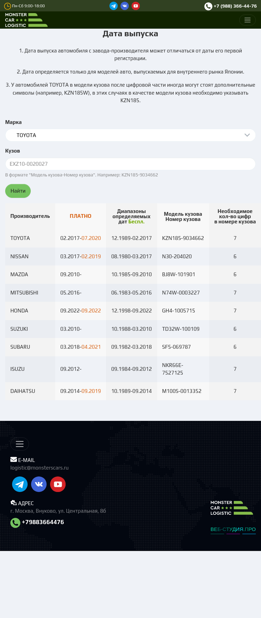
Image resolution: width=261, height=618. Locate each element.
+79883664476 (37, 522)
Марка (13, 122)
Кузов (12, 151)
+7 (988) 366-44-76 (230, 6)
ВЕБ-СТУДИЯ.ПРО (233, 529)
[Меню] (247, 20)
